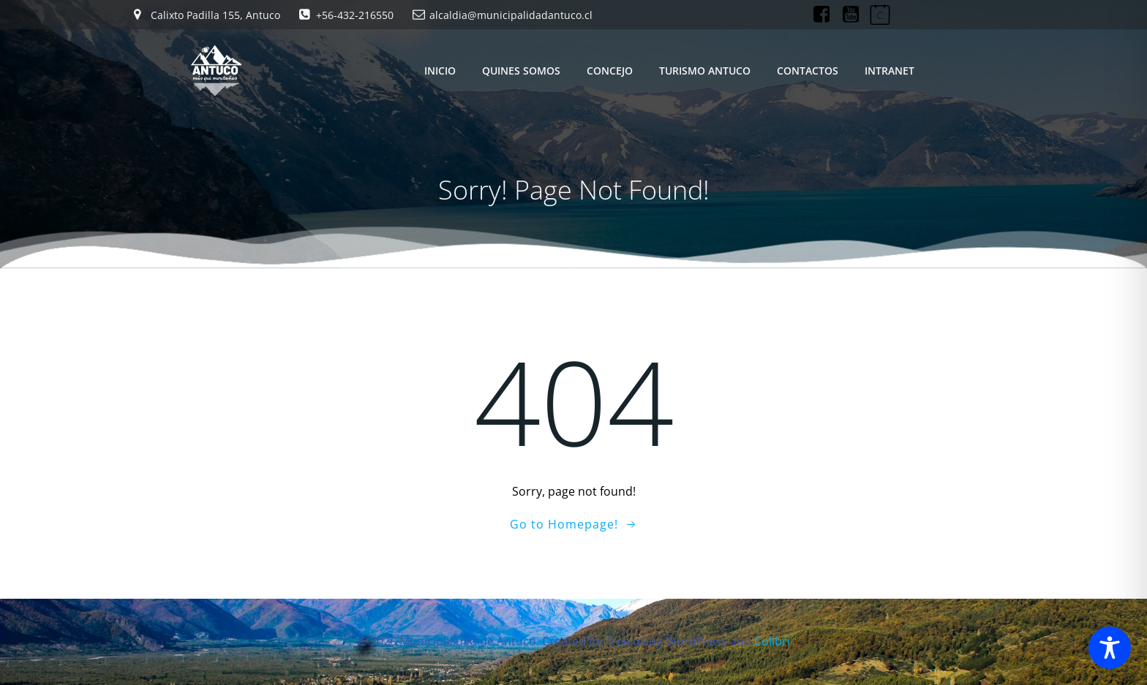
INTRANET (889, 70)
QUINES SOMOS (521, 70)
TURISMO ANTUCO (705, 70)
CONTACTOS (807, 70)
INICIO (440, 70)
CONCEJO (610, 70)
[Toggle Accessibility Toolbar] (1109, 647)
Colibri (772, 641)
